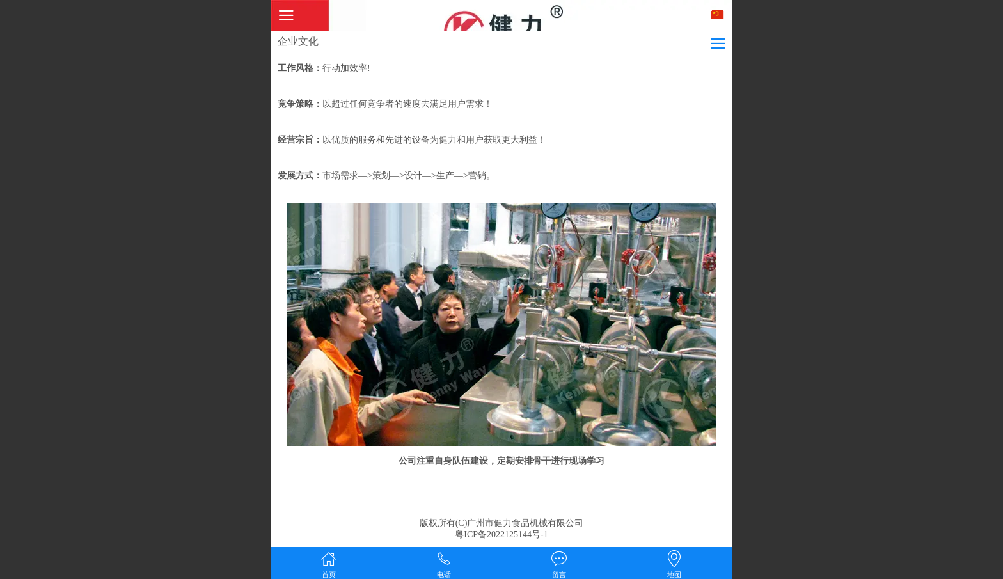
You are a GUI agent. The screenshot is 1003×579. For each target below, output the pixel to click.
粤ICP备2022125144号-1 (501, 534)
